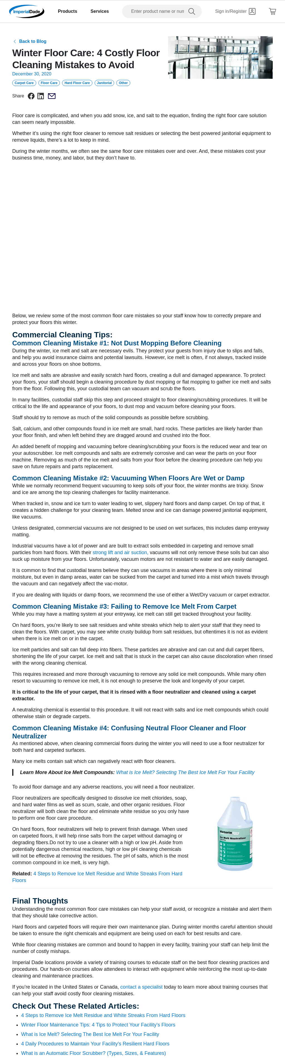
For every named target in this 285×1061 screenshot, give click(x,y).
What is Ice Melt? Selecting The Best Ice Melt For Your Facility (185, 772)
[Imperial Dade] (27, 11)
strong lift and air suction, (120, 552)
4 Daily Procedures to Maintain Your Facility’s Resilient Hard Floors (95, 1044)
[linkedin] (40, 96)
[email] (51, 96)
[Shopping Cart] (272, 11)
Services (99, 11)
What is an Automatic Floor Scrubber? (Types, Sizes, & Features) (93, 1053)
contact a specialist (141, 987)
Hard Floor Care (77, 83)
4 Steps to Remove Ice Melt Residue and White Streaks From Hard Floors (103, 1015)
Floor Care (49, 83)
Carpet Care (24, 83)
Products (67, 11)
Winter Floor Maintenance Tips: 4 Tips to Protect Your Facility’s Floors (98, 1025)
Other (123, 83)
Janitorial (104, 83)
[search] (193, 11)
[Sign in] (235, 11)
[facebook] (31, 96)
